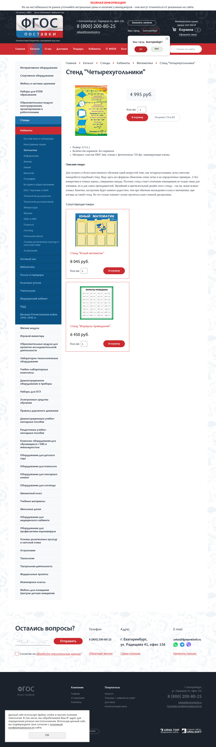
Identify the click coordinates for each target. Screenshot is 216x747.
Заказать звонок (142, 23)
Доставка (62, 49)
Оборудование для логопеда (38, 485)
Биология (29, 173)
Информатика (31, 156)
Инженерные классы (33, 582)
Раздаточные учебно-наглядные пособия (33, 432)
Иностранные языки (35, 144)
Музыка (28, 213)
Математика (30, 150)
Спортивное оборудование (36, 76)
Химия (27, 167)
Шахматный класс (31, 493)
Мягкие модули (29, 328)
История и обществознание (39, 185)
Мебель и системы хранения (37, 84)
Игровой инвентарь (32, 336)
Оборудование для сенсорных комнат (38, 476)
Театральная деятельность (36, 566)
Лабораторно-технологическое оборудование (39, 360)
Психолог (29, 225)
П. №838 (111, 49)
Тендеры (78, 49)
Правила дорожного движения (39, 411)
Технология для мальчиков (38, 202)
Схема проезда (129, 653)
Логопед (28, 230)
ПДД (23, 307)
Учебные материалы (32, 501)
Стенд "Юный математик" (89, 254)
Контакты (76, 702)
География (29, 179)
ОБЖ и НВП (30, 219)
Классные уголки (30, 283)
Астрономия (30, 251)
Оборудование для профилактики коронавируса (38, 530)
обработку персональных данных (58, 654)
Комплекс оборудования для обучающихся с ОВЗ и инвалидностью (38, 444)
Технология (27, 558)
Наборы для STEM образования (31, 93)
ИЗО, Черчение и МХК (36, 190)
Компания (77, 687)
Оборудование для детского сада (37, 457)
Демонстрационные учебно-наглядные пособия (37, 421)
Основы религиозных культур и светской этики (41, 243)
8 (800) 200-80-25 (95, 26)
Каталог (35, 49)
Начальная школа (33, 236)
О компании (77, 698)
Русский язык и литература (38, 139)
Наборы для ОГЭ (30, 392)
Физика (28, 162)
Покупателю (112, 687)
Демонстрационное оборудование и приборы (36, 382)
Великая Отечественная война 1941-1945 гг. (38, 316)
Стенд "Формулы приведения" (93, 327)
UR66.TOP (170, 730)
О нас (48, 49)
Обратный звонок (101, 653)
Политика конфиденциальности (184, 706)
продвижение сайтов (169, 732)
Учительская (27, 291)
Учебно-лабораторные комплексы (34, 371)
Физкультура (31, 207)
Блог (124, 49)
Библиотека (27, 267)
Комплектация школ (116, 706)
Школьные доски (30, 509)
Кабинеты (95, 49)
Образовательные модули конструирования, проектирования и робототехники (36, 108)
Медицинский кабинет (34, 299)
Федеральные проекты (34, 574)
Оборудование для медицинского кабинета (34, 519)
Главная (20, 49)
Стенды (25, 120)
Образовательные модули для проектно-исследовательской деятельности (39, 347)
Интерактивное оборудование (38, 68)
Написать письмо (177, 653)
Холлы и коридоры (32, 275)
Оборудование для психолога (38, 466)
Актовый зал (28, 259)
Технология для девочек (37, 196)
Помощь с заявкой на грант (120, 698)
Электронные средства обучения (34, 402)
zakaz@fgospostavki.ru (87, 32)
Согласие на (51, 654)
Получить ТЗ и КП (166, 119)
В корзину (137, 119)
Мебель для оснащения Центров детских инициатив (37, 592)
